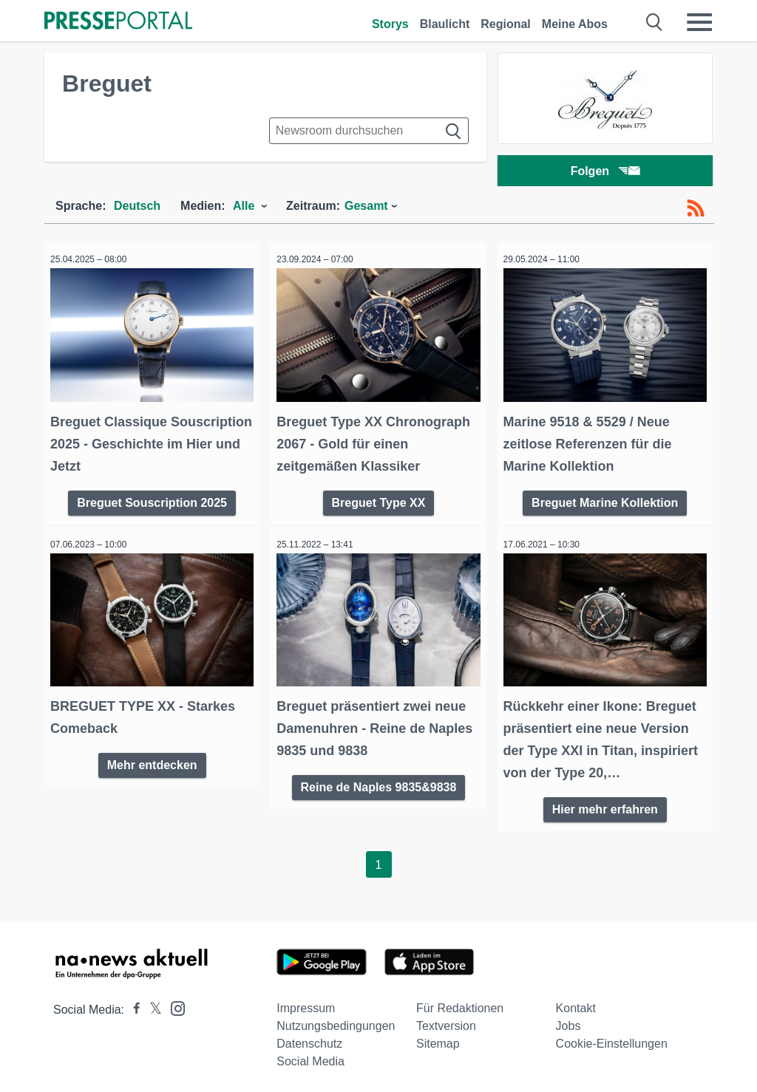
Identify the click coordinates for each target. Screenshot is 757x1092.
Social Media (310, 1056)
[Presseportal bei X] (151, 1004)
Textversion (446, 1020)
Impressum (305, 1003)
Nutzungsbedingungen (335, 1020)
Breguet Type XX (379, 500)
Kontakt (576, 1003)
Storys (390, 24)
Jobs (568, 1020)
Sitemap (438, 1038)
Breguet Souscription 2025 (152, 500)
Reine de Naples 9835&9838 (379, 780)
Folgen (605, 173)
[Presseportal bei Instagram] (173, 1002)
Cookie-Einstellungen (612, 1038)
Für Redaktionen (459, 1003)
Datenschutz (309, 1038)
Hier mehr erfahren (605, 802)
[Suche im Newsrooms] (369, 130)
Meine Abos (575, 24)
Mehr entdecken (152, 757)
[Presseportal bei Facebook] (132, 1004)
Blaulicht (445, 24)
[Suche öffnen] (654, 22)
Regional (506, 24)
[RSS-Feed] (695, 212)
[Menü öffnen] (699, 22)
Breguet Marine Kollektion (605, 500)
